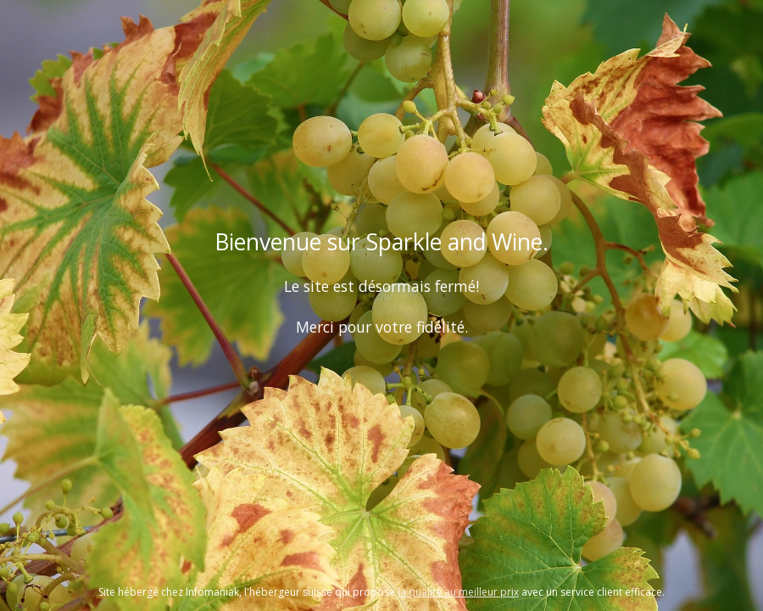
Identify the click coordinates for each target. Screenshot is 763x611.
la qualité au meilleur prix (458, 592)
